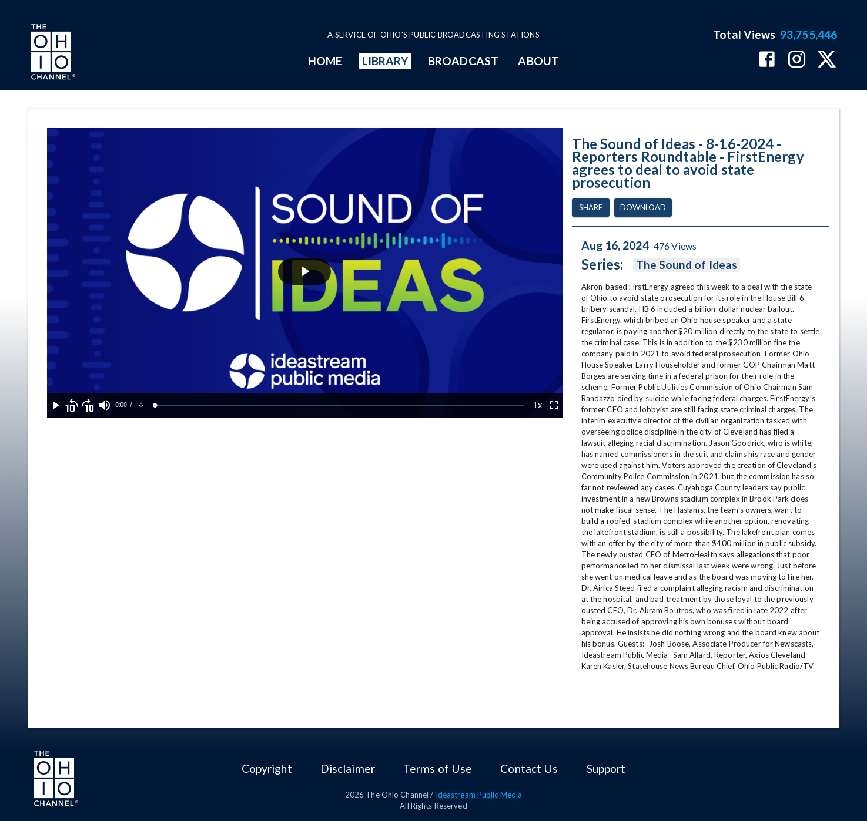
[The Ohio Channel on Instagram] (796, 60)
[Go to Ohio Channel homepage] (51, 53)
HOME (325, 61)
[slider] (339, 405)
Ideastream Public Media (479, 794)
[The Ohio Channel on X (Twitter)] (826, 60)
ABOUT (538, 61)
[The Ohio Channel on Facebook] (766, 60)
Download (643, 207)
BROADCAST (463, 61)
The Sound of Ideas (686, 265)
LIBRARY (385, 61)
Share (591, 207)
